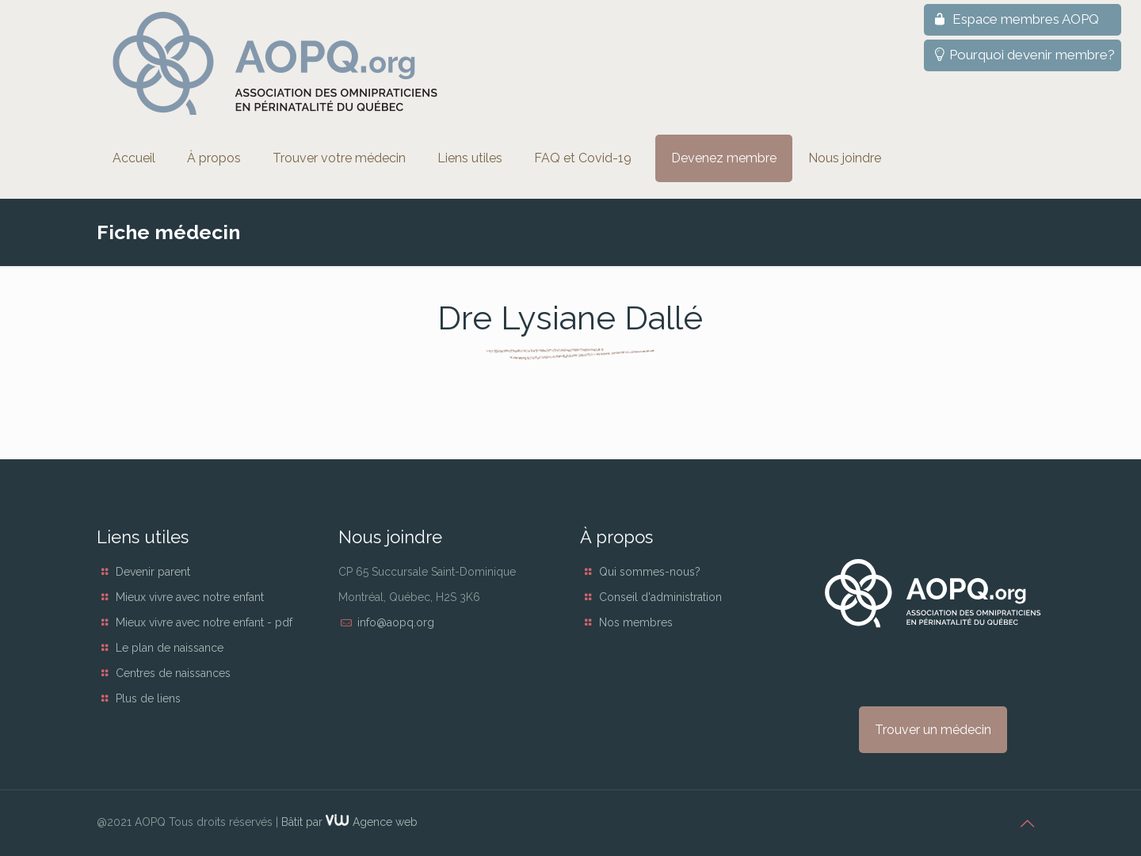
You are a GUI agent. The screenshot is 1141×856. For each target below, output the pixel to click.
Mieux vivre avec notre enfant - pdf (204, 622)
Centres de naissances (173, 673)
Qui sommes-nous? (649, 571)
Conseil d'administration (660, 597)
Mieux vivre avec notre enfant (190, 597)
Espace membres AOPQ (1014, 19)
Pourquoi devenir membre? (1022, 55)
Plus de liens (148, 698)
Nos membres (636, 622)
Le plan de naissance (169, 647)
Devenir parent (153, 571)
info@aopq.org (395, 622)
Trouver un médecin (933, 729)
